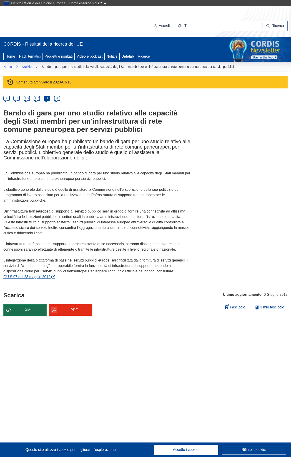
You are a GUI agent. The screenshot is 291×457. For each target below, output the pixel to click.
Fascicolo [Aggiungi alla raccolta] (235, 306)
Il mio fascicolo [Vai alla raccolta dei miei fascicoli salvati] (270, 307)
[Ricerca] (275, 26)
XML (29, 310)
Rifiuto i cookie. (253, 450)
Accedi (161, 26)
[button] (182, 26)
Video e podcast (89, 56)
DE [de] (7, 98)
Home (10, 56)
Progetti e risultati (59, 56)
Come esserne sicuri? (87, 3)
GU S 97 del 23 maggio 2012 (27, 277)
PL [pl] (57, 98)
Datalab (127, 56)
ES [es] (27, 98)
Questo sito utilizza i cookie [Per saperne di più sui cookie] (47, 450)
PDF (74, 310)
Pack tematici (30, 56)
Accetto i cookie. (186, 450)
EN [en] (17, 98)
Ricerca (144, 56)
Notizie (112, 56)
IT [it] (47, 98)
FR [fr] (37, 98)
